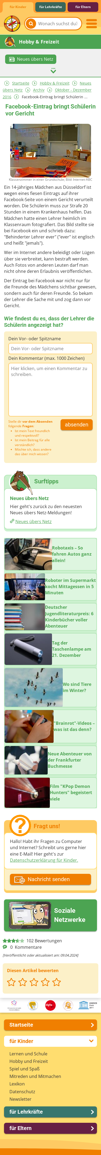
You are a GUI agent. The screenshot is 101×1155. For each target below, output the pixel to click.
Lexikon (17, 1084)
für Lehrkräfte (50, 7)
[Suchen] (31, 24)
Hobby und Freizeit (28, 1061)
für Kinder (18, 7)
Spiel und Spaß (24, 1068)
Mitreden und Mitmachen (35, 1076)
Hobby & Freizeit (54, 83)
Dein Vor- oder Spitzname (34, 338)
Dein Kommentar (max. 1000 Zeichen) (46, 358)
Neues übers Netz (33, 521)
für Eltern (83, 7)
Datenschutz (22, 1091)
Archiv (38, 89)
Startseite (20, 83)
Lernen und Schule (28, 1053)
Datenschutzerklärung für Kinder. (44, 860)
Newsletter (20, 1099)
